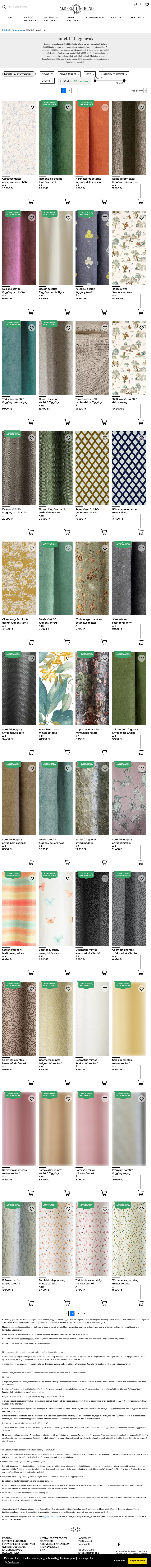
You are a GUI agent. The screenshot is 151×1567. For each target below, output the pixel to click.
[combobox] (138, 90)
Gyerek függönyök (14, 1547)
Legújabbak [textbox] (137, 90)
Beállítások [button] (12, 1562)
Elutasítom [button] (119, 1560)
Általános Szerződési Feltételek (53, 1539)
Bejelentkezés (11, 1553)
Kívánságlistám (49, 1547)
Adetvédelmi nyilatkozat (55, 1544)
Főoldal (6, 30)
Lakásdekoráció (12, 1550)
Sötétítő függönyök (14, 1541)
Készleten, (74, 81)
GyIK (42, 1550)
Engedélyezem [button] (137, 1560)
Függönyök (18, 30)
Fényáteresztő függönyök (18, 1544)
